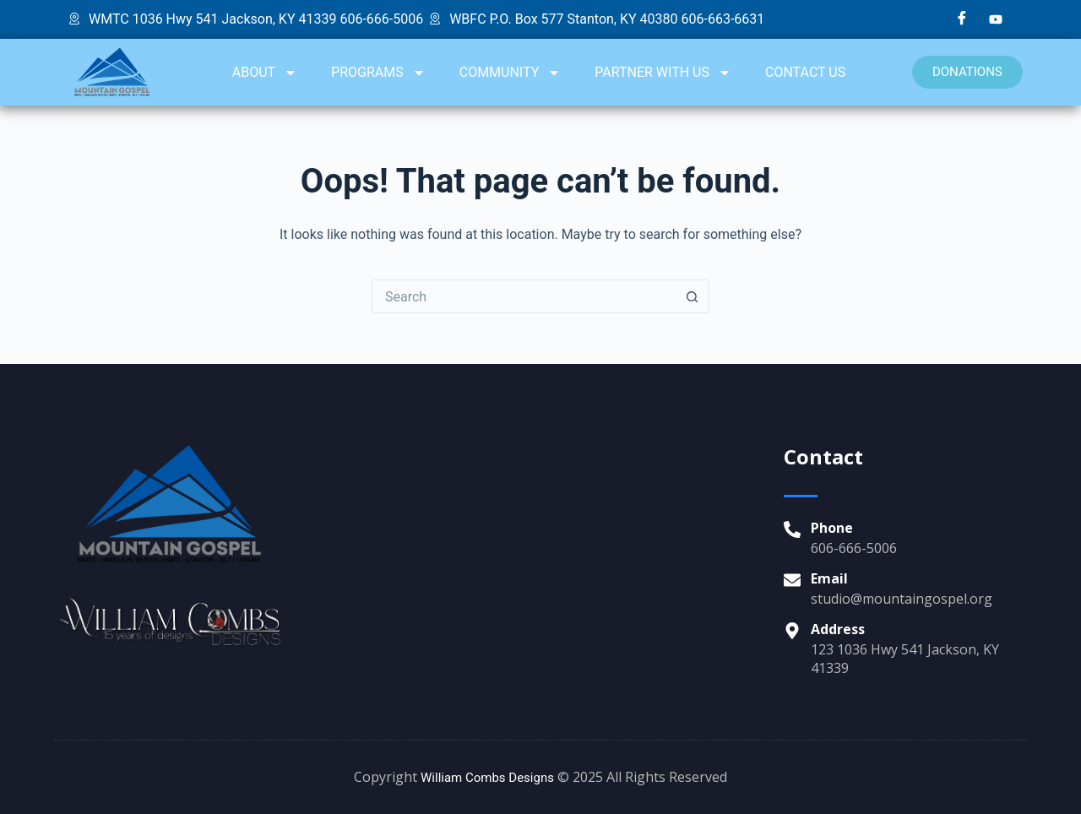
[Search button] (692, 296)
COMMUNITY (510, 72)
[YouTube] (995, 19)
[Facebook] (962, 19)
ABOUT (264, 72)
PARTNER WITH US (663, 72)
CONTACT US (805, 72)
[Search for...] (524, 296)
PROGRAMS (378, 72)
